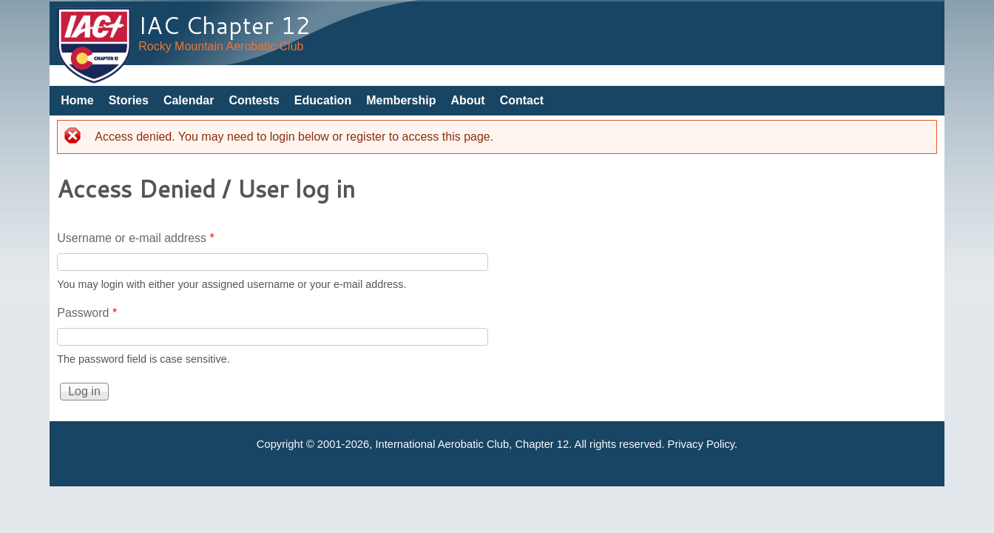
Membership (401, 100)
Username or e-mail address (135, 238)
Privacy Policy (701, 444)
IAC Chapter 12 (224, 24)
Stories (129, 100)
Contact (522, 100)
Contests (254, 100)
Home (77, 100)
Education (322, 100)
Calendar (188, 100)
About (467, 100)
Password (87, 312)
